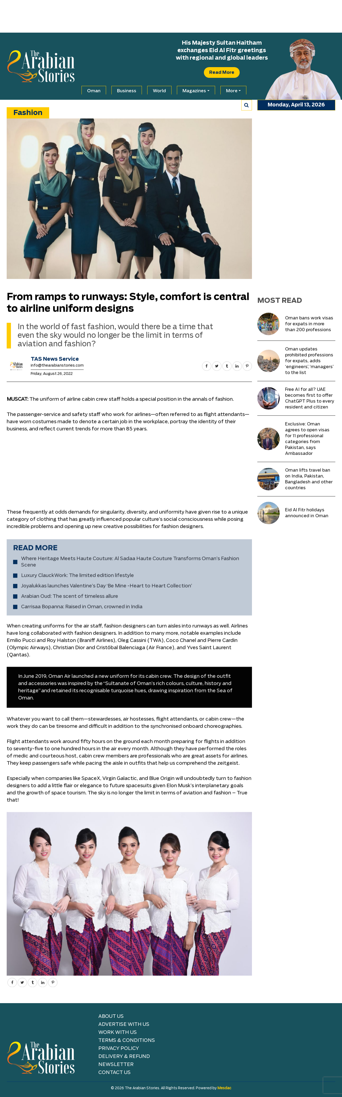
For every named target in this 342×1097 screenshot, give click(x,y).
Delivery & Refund (124, 1056)
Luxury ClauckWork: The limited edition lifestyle (77, 777)
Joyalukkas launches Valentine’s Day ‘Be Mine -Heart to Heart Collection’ (106, 787)
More (232, 91)
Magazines (194, 91)
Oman (93, 91)
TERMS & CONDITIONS (126, 1040)
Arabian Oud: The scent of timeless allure (69, 798)
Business (126, 91)
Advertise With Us (123, 1024)
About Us (111, 1016)
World (159, 91)
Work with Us (117, 1032)
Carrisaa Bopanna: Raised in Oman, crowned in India (81, 808)
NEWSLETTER (116, 1064)
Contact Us (114, 1072)
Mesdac (224, 1088)
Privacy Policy (118, 1048)
